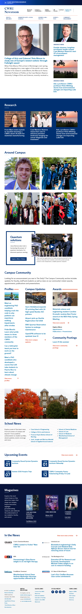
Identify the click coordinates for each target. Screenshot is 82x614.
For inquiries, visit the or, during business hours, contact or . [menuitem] (26, 597)
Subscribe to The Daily (40, 598)
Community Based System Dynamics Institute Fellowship (62, 462)
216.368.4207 (27, 599)
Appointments (57, 329)
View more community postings (65, 347)
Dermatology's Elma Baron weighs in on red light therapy (25, 561)
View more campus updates (35, 341)
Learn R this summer (61, 342)
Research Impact (29, 10)
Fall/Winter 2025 (31, 521)
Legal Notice (8, 601)
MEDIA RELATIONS (23, 589)
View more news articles (65, 536)
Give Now (71, 593)
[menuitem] (11, 18)
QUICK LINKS (39, 589)
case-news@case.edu (26, 601)
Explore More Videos (18, 259)
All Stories (56, 10)
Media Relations (48, 10)
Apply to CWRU (73, 591)
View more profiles (12, 380)
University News (59, 44)
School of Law (63, 432)
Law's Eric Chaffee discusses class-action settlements (62, 576)
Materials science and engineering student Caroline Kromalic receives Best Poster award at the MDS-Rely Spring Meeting (65, 314)
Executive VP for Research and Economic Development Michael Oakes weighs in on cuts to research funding (63, 563)
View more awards (61, 323)
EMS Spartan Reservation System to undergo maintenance (35, 327)
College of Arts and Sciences (40, 432)
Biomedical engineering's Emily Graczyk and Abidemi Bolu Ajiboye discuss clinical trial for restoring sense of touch (63, 548)
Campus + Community (38, 10)
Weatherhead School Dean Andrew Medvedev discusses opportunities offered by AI (24, 577)
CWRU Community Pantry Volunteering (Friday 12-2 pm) (59, 473)
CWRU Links (73, 589)
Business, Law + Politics (43, 18)
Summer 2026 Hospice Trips (22, 472)
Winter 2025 (49, 515)
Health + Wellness (9, 18)
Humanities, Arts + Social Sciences (25, 18)
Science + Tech (56, 18)
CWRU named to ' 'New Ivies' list (25, 546)
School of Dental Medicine (68, 430)
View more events (69, 455)
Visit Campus (72, 595)
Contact (61, 10)
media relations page (25, 595)
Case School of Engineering (40, 430)
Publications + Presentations (62, 332)
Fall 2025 (67, 517)
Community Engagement (67, 18)
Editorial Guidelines (39, 595)
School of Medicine (65, 434)
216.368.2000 (8, 599)
